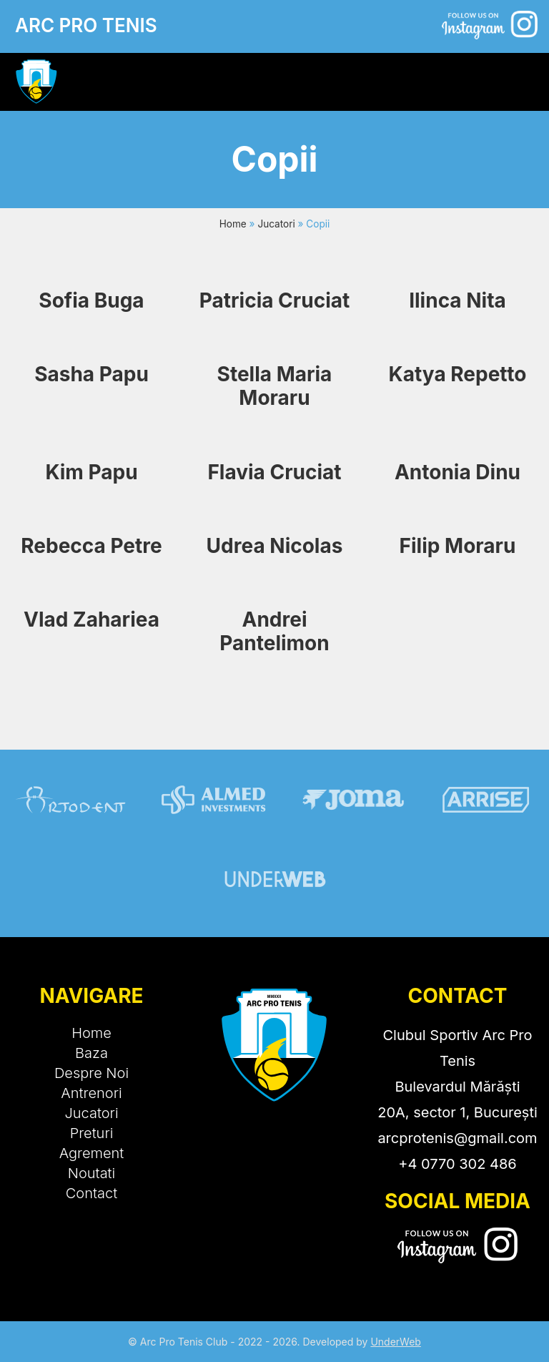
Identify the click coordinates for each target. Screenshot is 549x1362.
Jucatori (276, 224)
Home (233, 224)
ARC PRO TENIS (86, 25)
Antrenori (91, 1093)
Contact (91, 1193)
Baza (91, 1053)
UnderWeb (395, 1342)
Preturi (92, 1133)
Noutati (92, 1173)
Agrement (91, 1153)
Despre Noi (91, 1073)
